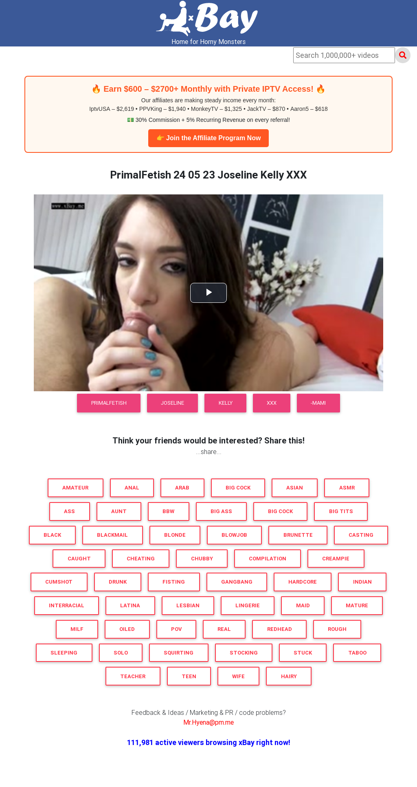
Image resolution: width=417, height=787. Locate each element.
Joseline (172, 402)
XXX (272, 402)
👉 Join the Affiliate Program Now (208, 137)
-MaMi (318, 402)
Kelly (226, 402)
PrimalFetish (109, 402)
